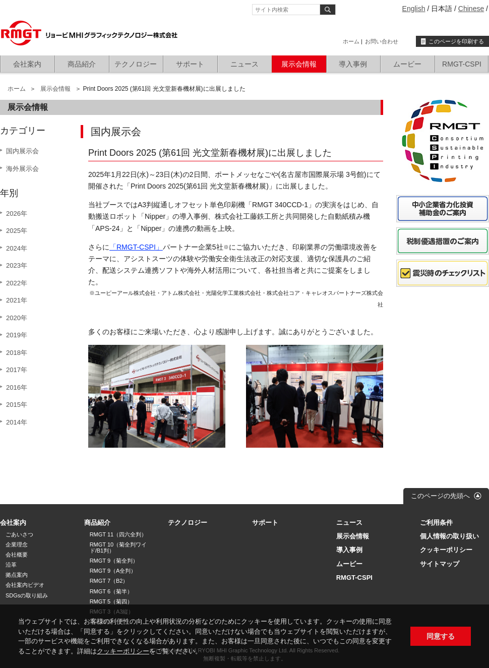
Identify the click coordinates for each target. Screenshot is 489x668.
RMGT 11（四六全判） (118, 534)
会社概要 (17, 555)
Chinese (471, 9)
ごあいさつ (19, 534)
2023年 (16, 265)
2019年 (16, 335)
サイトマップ (439, 564)
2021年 (16, 300)
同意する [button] (440, 636)
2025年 (16, 230)
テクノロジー (135, 64)
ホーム (351, 41)
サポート (190, 64)
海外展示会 (22, 168)
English (413, 9)
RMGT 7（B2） (109, 581)
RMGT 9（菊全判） (114, 561)
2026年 (16, 213)
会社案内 (27, 64)
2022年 (16, 283)
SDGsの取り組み (27, 595)
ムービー (407, 64)
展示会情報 (299, 64)
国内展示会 (22, 151)
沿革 (11, 565)
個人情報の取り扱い (449, 536)
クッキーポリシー (123, 651)
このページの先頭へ (440, 496)
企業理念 (17, 544)
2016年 (16, 387)
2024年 (16, 248)
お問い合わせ (381, 41)
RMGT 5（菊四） (111, 601)
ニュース (244, 64)
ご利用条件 (436, 522)
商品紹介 (82, 64)
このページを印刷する (456, 41)
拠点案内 (17, 575)
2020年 (16, 318)
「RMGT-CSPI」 (136, 247)
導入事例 (353, 64)
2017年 (16, 370)
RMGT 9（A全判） (113, 571)
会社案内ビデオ (25, 585)
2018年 (16, 352)
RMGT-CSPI (461, 64)
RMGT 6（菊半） (111, 591)
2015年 (16, 404)
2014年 (16, 422)
